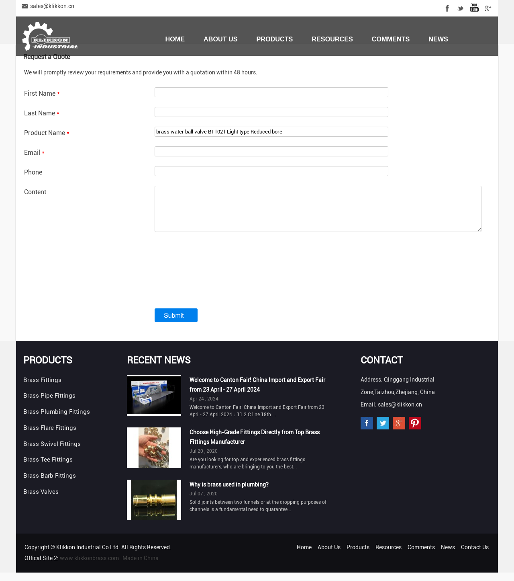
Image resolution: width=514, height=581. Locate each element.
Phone (33, 172)
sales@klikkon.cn (52, 6)
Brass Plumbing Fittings (56, 420)
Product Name (46, 133)
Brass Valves (41, 500)
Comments (391, 39)
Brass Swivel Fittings (52, 452)
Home (175, 39)
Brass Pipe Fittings (49, 404)
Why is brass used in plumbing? (229, 493)
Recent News (159, 368)
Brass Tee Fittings (48, 468)
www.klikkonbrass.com (89, 566)
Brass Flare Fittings (49, 436)
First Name (42, 93)
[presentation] (216, 285)
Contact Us (186, 67)
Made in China (140, 566)
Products (275, 39)
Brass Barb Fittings (49, 484)
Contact (382, 368)
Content (35, 192)
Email (34, 152)
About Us (221, 39)
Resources (332, 39)
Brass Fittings (42, 388)
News (438, 39)
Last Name (41, 113)
